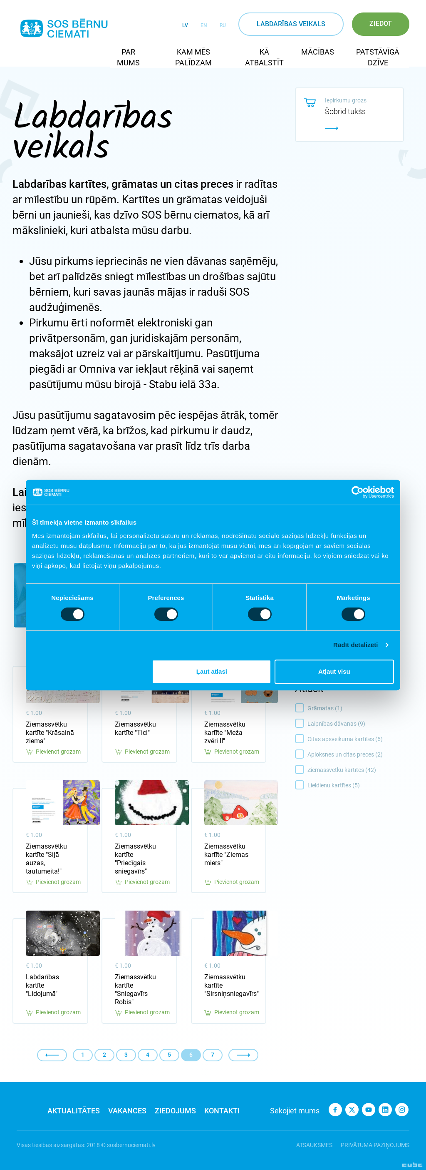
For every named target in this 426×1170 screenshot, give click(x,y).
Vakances (127, 1110)
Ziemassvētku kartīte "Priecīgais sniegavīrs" (135, 858)
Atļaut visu (334, 671)
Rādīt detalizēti (355, 644)
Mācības (317, 51)
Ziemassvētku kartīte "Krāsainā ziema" (50, 732)
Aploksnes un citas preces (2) (360, 754)
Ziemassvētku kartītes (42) (360, 770)
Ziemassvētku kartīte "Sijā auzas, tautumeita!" (46, 858)
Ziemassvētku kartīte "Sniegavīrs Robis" (135, 989)
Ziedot (380, 23)
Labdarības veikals (291, 24)
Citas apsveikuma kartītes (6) (360, 739)
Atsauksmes (314, 1145)
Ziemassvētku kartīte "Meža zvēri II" (224, 732)
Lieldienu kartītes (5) (360, 785)
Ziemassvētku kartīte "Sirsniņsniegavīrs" (228, 985)
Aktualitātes (73, 1110)
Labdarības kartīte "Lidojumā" (42, 985)
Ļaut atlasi (211, 671)
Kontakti (222, 1110)
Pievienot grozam (53, 751)
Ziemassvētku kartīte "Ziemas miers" (226, 854)
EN (204, 25)
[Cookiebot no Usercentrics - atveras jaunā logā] (357, 492)
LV (185, 25)
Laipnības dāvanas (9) (360, 724)
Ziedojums (175, 1110)
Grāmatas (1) (360, 708)
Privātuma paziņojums (375, 1145)
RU (223, 25)
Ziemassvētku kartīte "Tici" (135, 728)
